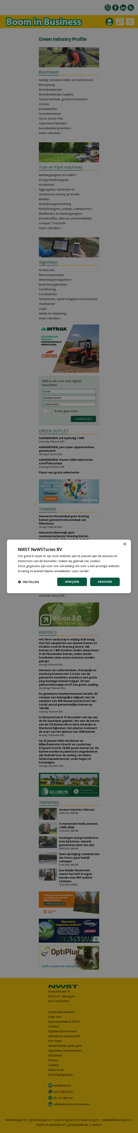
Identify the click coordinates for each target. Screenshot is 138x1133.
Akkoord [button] (105, 582)
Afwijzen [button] (72, 582)
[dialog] (69, 566)
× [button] (124, 544)
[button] (28, 582)
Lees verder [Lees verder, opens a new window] (80, 571)
